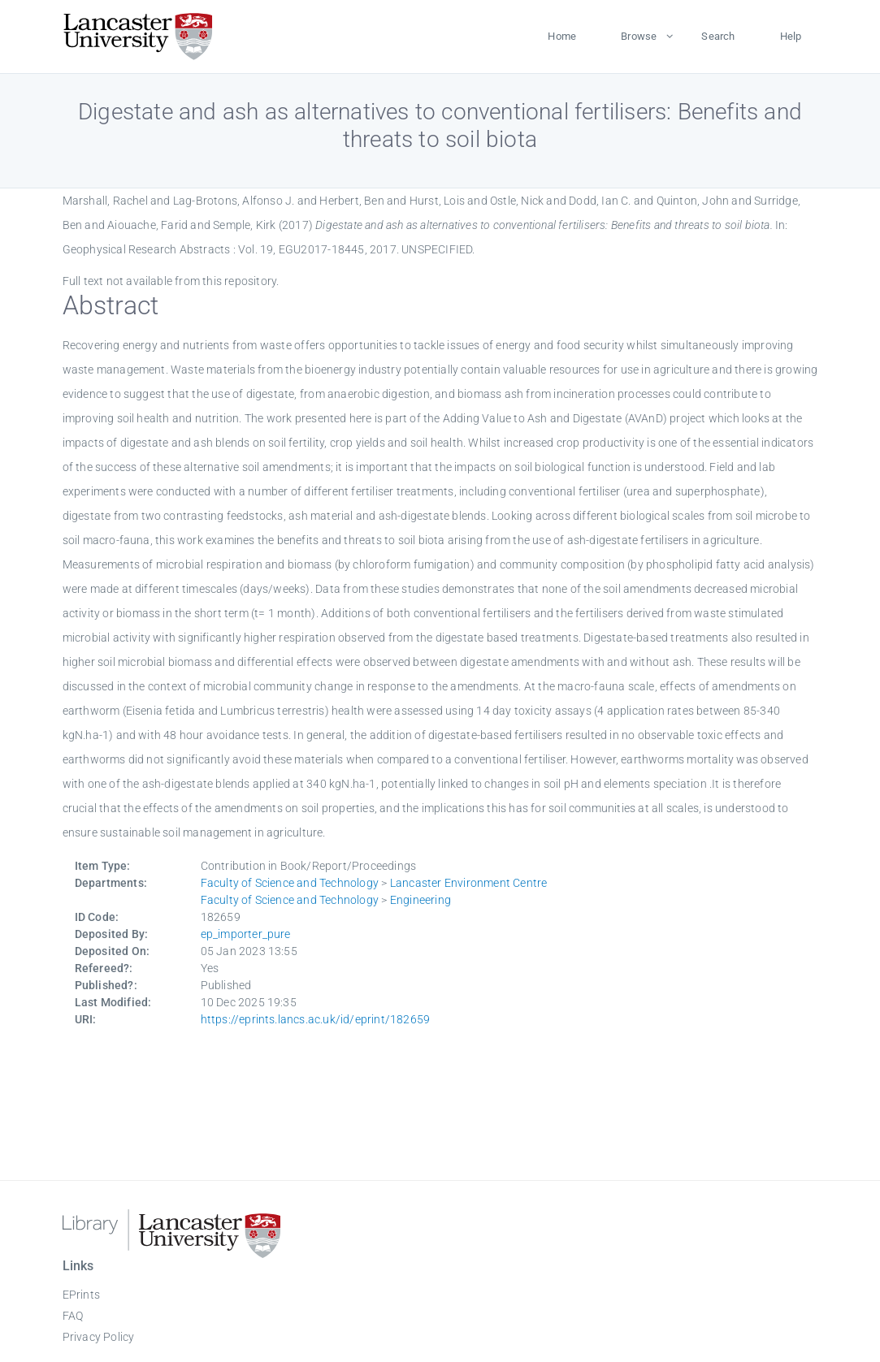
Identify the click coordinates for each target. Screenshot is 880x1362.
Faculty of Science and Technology (290, 882)
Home (562, 36)
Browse (639, 36)
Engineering (420, 899)
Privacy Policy (99, 1336)
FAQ (73, 1315)
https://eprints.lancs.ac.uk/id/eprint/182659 (316, 1019)
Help (791, 36)
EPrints (81, 1294)
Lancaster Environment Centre (469, 882)
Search (718, 36)
